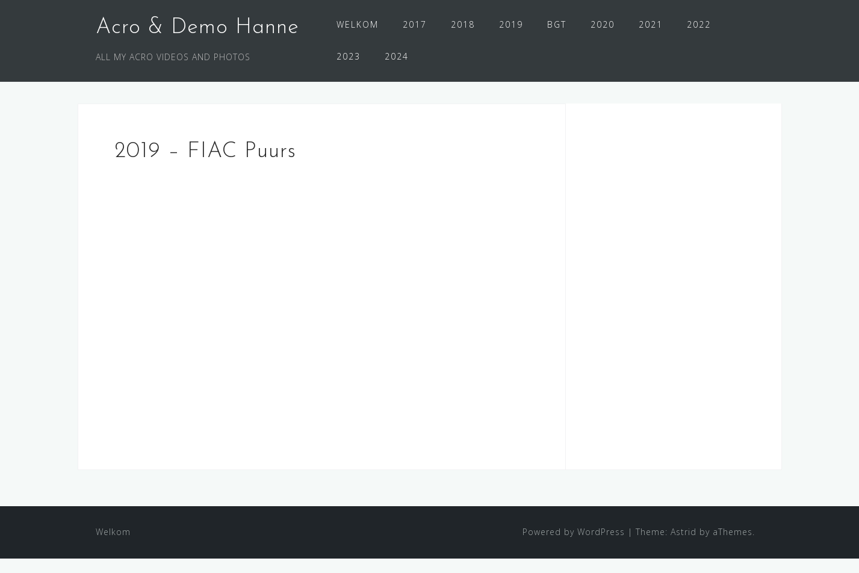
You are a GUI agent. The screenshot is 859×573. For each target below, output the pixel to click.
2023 (348, 56)
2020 (603, 24)
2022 (699, 24)
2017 (415, 24)
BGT (556, 24)
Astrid (683, 546)
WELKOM (357, 24)
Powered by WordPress (574, 546)
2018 (463, 24)
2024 (397, 56)
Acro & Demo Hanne (197, 28)
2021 (651, 24)
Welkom (113, 546)
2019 (511, 24)
